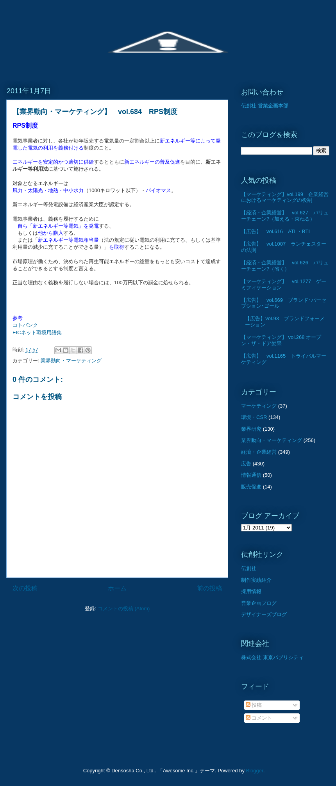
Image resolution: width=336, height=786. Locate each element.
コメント (259, 718)
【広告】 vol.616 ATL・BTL (276, 231)
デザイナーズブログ (264, 614)
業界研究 (251, 429)
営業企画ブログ (259, 603)
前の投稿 (209, 588)
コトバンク (25, 325)
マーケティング (259, 406)
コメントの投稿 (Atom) (124, 608)
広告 (246, 464)
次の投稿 (25, 588)
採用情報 (251, 591)
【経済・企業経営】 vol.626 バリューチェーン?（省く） (285, 266)
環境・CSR (254, 417)
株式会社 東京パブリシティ (272, 657)
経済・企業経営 (259, 452)
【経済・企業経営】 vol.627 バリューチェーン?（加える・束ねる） (285, 216)
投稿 (254, 705)
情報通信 (251, 475)
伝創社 (248, 568)
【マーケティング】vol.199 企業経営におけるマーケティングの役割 (285, 197)
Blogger (254, 771)
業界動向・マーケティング (71, 361)
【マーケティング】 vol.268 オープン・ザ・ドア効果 (281, 340)
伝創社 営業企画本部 (264, 106)
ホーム (117, 588)
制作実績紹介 (256, 580)
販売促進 (251, 487)
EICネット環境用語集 (37, 332)
